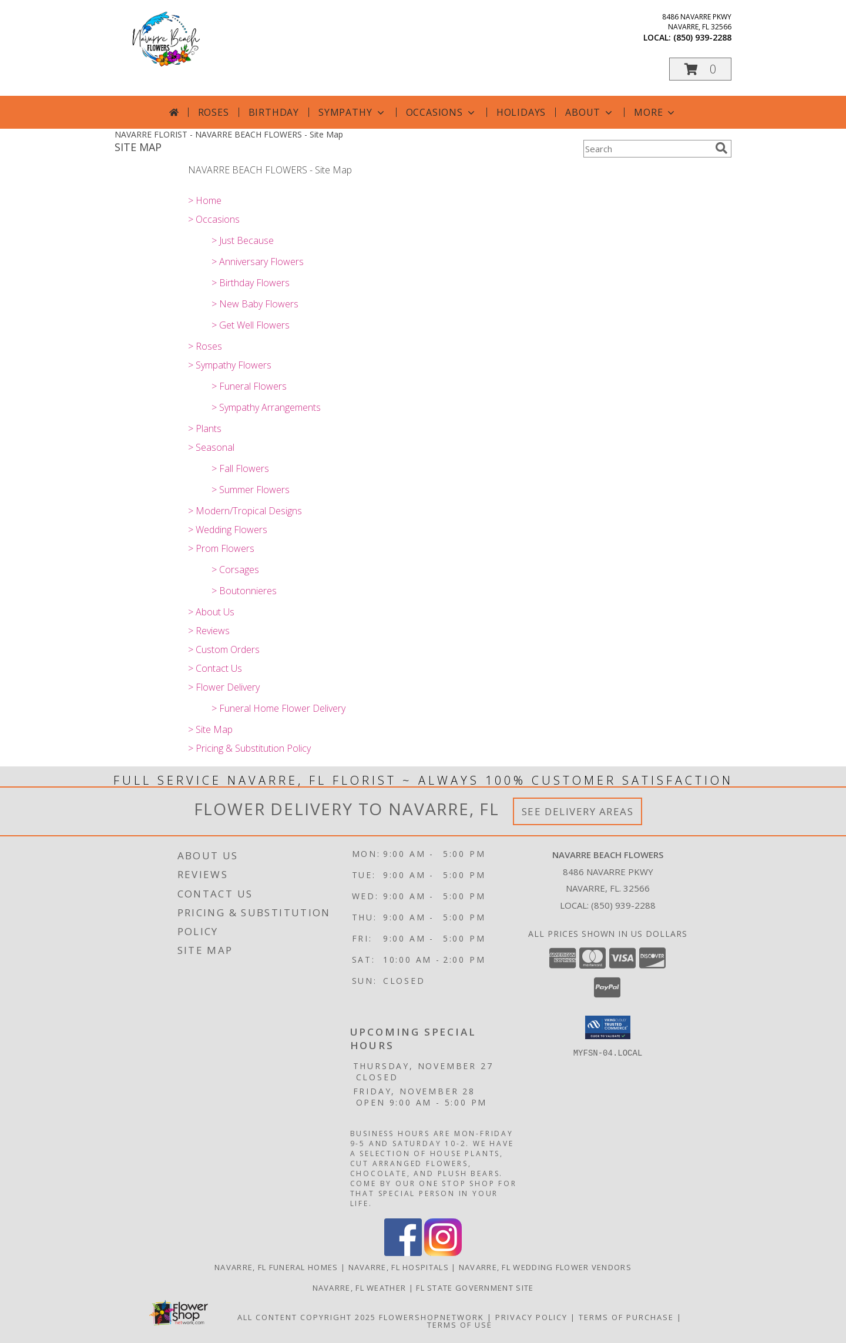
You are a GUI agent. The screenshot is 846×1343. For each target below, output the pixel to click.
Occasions (441, 112)
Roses (213, 112)
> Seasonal (211, 447)
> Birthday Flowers (251, 282)
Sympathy (352, 112)
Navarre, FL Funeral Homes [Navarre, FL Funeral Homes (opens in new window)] (276, 1267)
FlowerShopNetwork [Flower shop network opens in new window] (431, 1317)
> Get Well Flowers (251, 325)
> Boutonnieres (244, 590)
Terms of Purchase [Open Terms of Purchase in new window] (626, 1317)
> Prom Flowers (221, 548)
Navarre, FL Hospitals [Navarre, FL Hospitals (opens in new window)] (398, 1267)
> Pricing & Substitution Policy (249, 748)
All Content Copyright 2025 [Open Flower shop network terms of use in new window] (306, 1317)
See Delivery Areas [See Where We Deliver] (578, 811)
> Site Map (210, 729)
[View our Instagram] (443, 1252)
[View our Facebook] (403, 1252)
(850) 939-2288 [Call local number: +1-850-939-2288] (702, 37)
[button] (700, 69)
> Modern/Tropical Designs (245, 510)
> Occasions (214, 219)
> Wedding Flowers (227, 529)
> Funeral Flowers (249, 386)
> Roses (205, 346)
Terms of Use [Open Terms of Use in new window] (459, 1324)
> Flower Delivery (224, 687)
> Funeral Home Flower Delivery (278, 708)
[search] (721, 148)
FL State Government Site (474, 1287)
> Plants (204, 428)
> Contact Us (215, 668)
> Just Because (243, 240)
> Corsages (235, 569)
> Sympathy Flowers (229, 365)
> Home (204, 200)
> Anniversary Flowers (258, 261)
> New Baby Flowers (255, 303)
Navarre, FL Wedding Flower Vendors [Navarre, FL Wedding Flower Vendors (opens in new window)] (545, 1267)
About (590, 112)
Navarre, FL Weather (360, 1287)
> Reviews (209, 630)
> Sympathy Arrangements (266, 407)
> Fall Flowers (240, 468)
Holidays (521, 112)
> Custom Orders (224, 649)
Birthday (274, 112)
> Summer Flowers (251, 489)
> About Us (211, 611)
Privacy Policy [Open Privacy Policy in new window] (531, 1317)
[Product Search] (647, 148)
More (655, 112)
